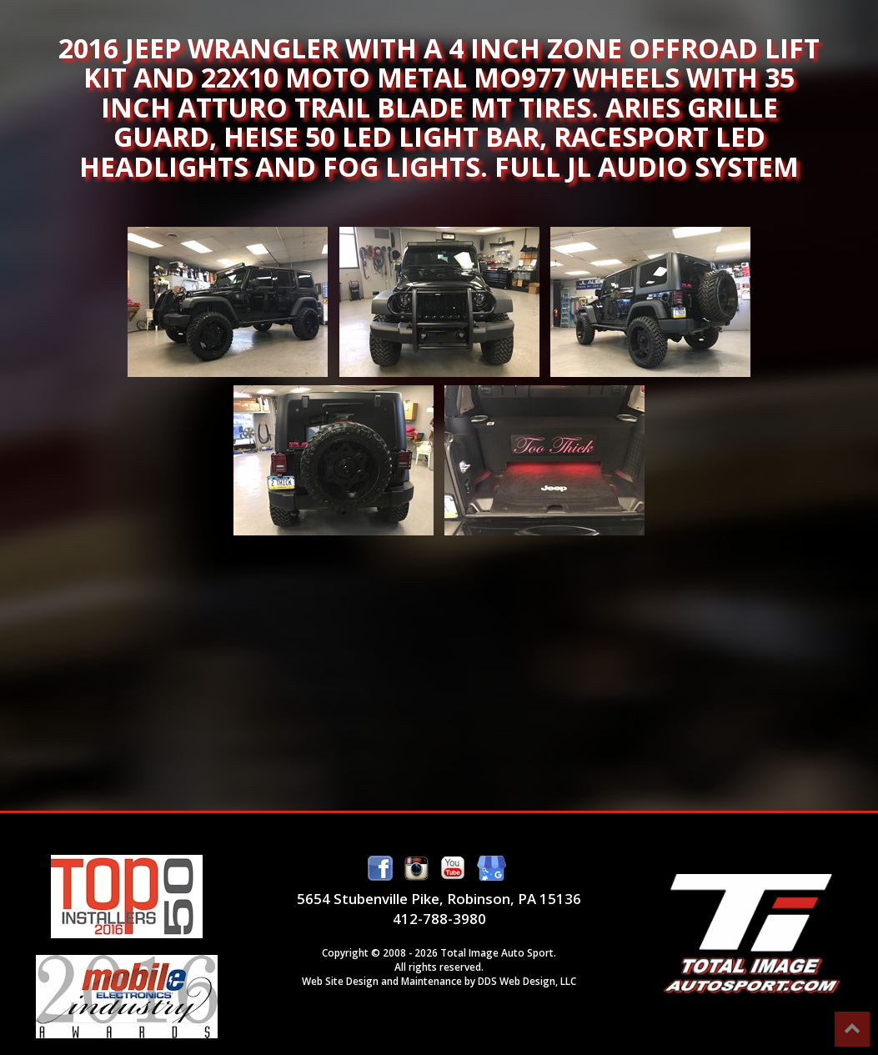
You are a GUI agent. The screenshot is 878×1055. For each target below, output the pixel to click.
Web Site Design (340, 980)
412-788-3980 (439, 918)
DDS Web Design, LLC (527, 980)
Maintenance (431, 980)
